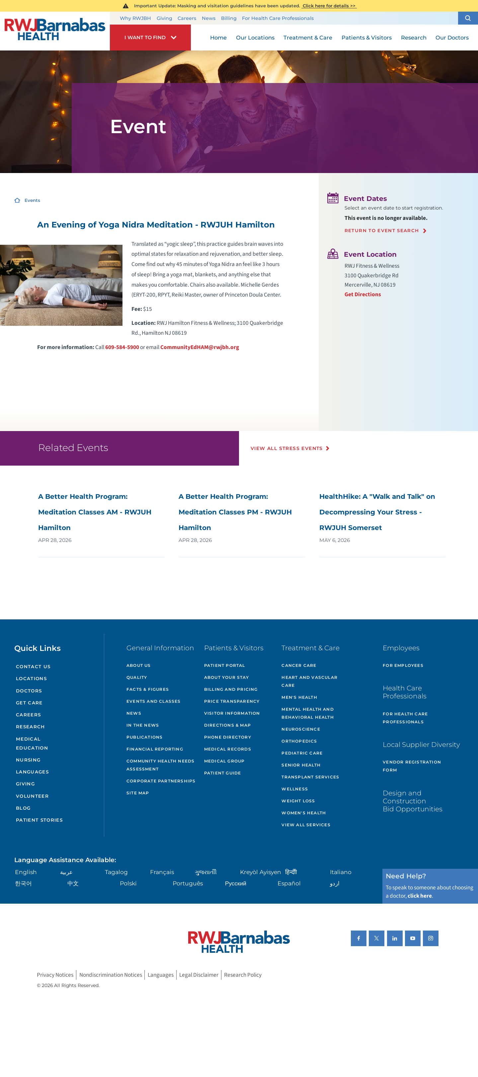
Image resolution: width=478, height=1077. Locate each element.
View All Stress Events (287, 448)
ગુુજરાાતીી (206, 871)
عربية (66, 871)
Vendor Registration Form (412, 766)
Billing (229, 18)
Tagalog (116, 871)
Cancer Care (298, 665)
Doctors (29, 690)
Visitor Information (232, 713)
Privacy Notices (55, 975)
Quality (136, 677)
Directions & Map (227, 725)
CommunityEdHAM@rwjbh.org (199, 347)
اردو (335, 883)
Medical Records (227, 749)
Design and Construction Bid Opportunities (412, 801)
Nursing (28, 760)
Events (32, 200)
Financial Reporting (154, 749)
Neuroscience (300, 729)
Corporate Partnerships (161, 780)
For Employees (403, 665)
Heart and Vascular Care (309, 681)
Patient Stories (39, 820)
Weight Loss (298, 800)
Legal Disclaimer (198, 975)
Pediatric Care (302, 753)
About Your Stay (226, 677)
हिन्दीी (291, 871)
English (26, 871)
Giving (164, 18)
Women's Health (303, 812)
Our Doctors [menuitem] (452, 37)
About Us (138, 665)
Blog (23, 808)
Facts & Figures (147, 689)
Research (30, 726)
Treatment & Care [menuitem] (307, 37)
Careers (187, 18)
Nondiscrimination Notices (110, 975)
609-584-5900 (122, 347)
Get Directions (363, 294)
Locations (31, 678)
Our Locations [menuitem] (255, 37)
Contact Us (33, 666)
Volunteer (32, 796)
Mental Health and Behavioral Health (307, 713)
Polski (128, 883)
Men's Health (299, 697)
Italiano (341, 871)
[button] (468, 18)
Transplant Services (310, 776)
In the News (142, 725)
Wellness (294, 788)
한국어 (23, 883)
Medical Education (32, 743)
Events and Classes (153, 701)
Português (188, 883)
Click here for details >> (329, 5)
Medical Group (224, 761)
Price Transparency (232, 701)
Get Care (29, 702)
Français (162, 871)
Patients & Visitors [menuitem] (367, 37)
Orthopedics (299, 741)
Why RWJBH (135, 18)
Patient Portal (224, 665)
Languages (32, 771)
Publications (144, 737)
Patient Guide (222, 772)
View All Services (305, 824)
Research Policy (243, 975)
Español (289, 883)
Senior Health (301, 765)
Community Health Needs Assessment (160, 765)
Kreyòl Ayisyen (260, 871)
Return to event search (382, 230)
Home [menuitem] (218, 37)
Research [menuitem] (414, 37)
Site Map (137, 792)
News (208, 18)
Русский (235, 883)
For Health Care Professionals (278, 18)
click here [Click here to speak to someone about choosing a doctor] (420, 896)
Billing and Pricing (231, 689)
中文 (73, 883)
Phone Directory (227, 737)
